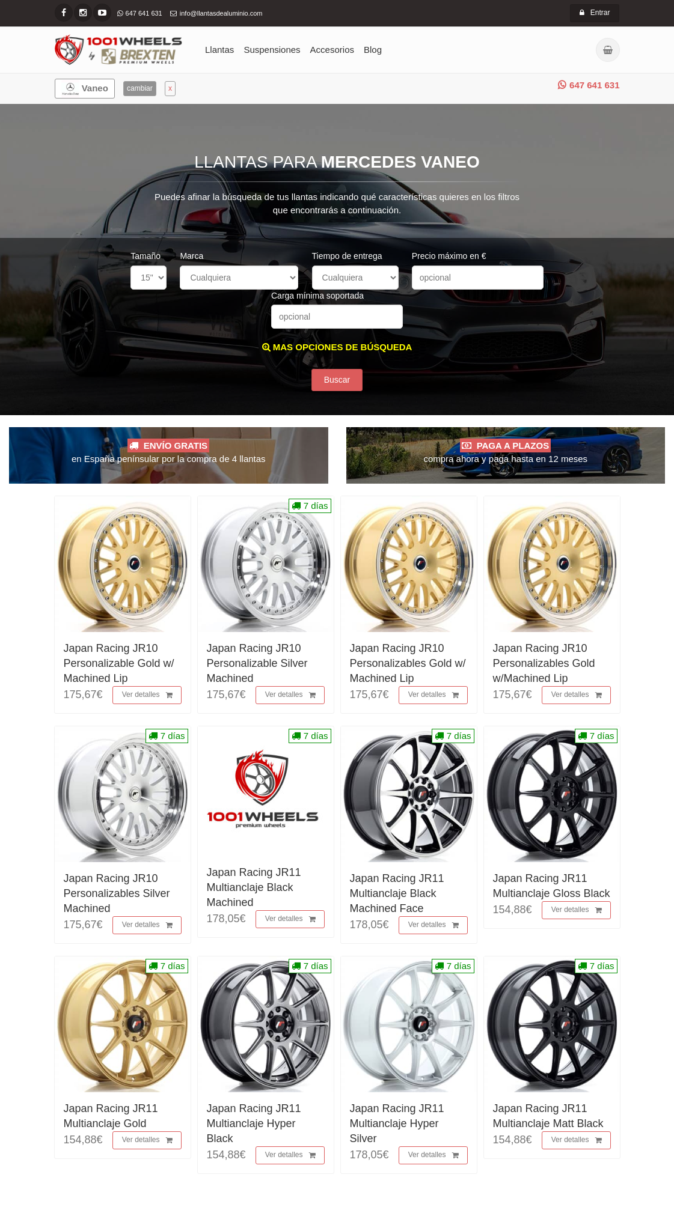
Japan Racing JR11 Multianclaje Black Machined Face (397, 893)
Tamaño (145, 256)
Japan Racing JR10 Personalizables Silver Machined (117, 893)
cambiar (140, 88)
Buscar (337, 380)
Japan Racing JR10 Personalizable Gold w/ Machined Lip (119, 663)
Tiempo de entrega (347, 256)
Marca (191, 256)
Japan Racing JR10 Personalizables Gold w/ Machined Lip (408, 663)
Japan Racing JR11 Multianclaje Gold (111, 1115)
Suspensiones (272, 49)
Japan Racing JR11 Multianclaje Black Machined (254, 887)
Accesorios (332, 49)
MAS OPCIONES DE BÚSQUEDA (337, 347)
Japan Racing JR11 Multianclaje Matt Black (548, 1115)
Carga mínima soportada (317, 295)
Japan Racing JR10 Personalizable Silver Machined (257, 663)
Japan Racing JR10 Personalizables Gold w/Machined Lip (544, 663)
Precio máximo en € (449, 256)
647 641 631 (588, 85)
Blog (373, 49)
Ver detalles (147, 695)
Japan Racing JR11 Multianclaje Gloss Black (551, 885)
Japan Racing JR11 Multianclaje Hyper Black (254, 1123)
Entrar (595, 12)
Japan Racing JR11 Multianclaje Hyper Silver (397, 1123)
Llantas (219, 49)
